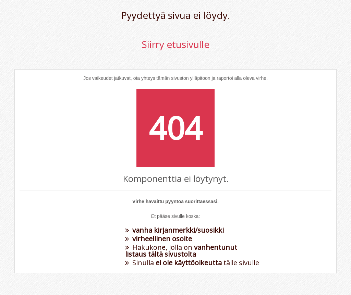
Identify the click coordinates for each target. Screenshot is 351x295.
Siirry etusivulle (175, 44)
